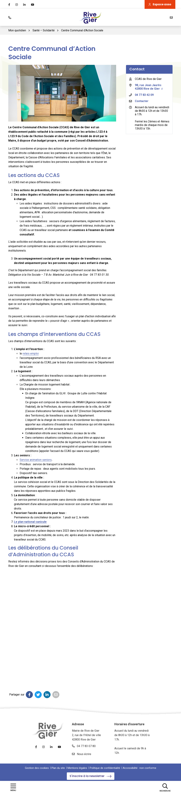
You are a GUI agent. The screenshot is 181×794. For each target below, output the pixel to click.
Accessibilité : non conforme (139, 768)
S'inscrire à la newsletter (91, 776)
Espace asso (160, 4)
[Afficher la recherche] (165, 787)
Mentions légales (77, 768)
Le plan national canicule (30, 521)
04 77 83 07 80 (84, 746)
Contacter (141, 101)
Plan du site (58, 768)
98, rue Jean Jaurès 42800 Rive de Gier (149, 86)
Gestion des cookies (37, 768)
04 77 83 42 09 (144, 95)
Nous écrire (81, 754)
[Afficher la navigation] (13, 787)
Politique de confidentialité (105, 768)
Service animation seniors (36, 459)
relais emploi (31, 353)
